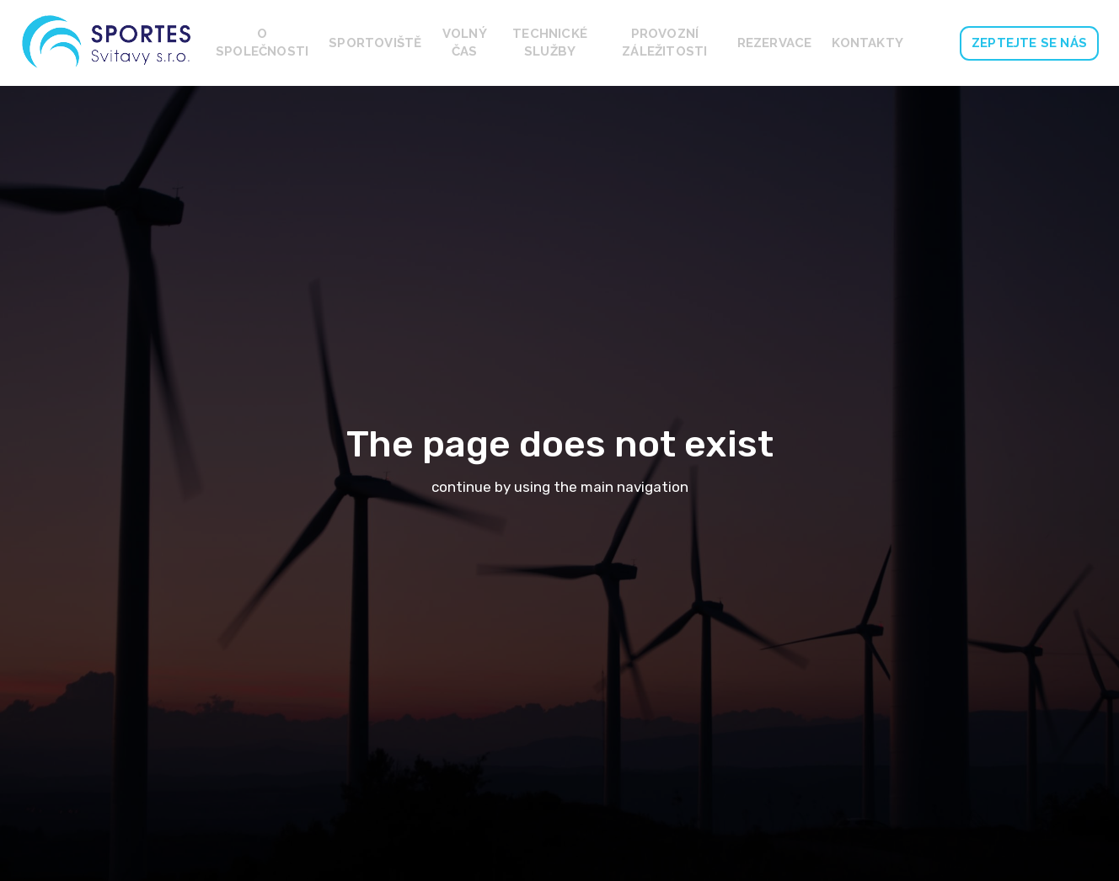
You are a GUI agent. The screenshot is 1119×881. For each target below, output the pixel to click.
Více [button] (882, 43)
